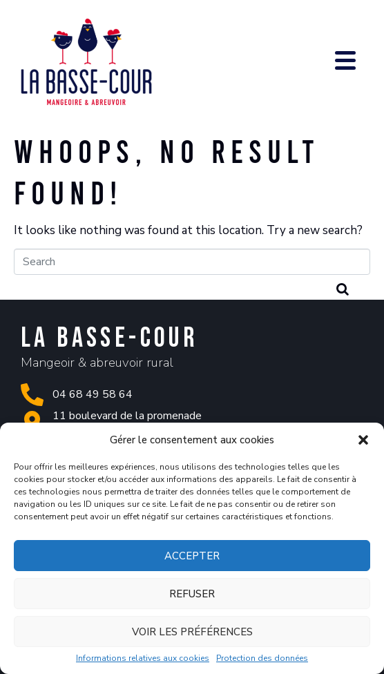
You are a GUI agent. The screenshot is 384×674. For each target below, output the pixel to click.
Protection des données (262, 659)
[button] (363, 440)
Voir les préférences (192, 632)
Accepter (192, 556)
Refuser (192, 594)
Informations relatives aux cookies (142, 659)
